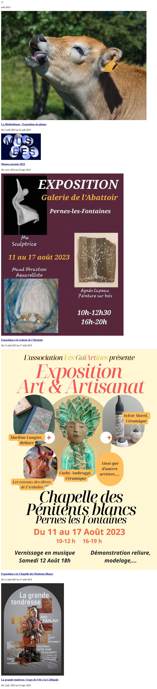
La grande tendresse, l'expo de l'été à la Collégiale (29, 679)
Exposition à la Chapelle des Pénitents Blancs (27, 573)
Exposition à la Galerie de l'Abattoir (22, 339)
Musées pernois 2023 (13, 164)
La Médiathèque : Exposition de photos (23, 124)
